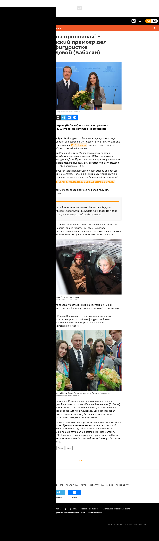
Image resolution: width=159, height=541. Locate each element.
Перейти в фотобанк (72, 112)
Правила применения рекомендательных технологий (60, 512)
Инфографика (96, 485)
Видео (109, 485)
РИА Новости (79, 145)
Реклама (57, 509)
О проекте (7, 509)
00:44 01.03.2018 (45, 59)
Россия (60, 448)
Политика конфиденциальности (115, 509)
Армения (42, 448)
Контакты (45, 509)
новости (7, 485)
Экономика (33, 485)
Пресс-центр (122, 485)
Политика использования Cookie (18, 512)
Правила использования (27, 509)
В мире (51, 448)
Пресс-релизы (70, 509)
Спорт (69, 448)
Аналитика (72, 485)
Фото (83, 485)
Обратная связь (95, 512)
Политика (48, 485)
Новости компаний (89, 509)
